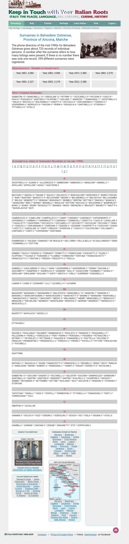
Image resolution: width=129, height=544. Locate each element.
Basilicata (69, 434)
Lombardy (59, 510)
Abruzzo (58, 434)
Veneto (69, 455)
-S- (64, 371)
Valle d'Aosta (60, 520)
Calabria (54, 437)
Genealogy (26, 28)
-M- (64, 289)
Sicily (63, 515)
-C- (64, 213)
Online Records (23, 486)
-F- (64, 249)
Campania (65, 437)
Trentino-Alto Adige (59, 517)
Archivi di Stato (31, 493)
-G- (64, 264)
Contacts (42, 534)
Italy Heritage (14, 28)
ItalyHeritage (91, 534)
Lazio (63, 441)
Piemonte (64, 446)
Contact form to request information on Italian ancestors (27, 468)
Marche (57, 28)
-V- (64, 411)
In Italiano (21, 495)
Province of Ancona (71, 28)
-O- (64, 319)
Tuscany (73, 515)
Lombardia (59, 444)
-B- (64, 191)
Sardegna (60, 448)
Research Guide (24, 479)
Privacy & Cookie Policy (62, 534)
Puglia (74, 446)
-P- (64, 329)
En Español (34, 495)
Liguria (72, 441)
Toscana (57, 451)
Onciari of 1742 (23, 491)
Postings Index (31, 488)
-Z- (64, 421)
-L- (64, 279)
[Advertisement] (64, 132)
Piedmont (64, 513)
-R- (64, 359)
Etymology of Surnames (27, 484)
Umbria (65, 453)
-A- (64, 178)
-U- (64, 401)
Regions (48, 28)
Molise (54, 446)
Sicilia (69, 448)
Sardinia (55, 515)
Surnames (38, 28)
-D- (64, 236)
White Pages (33, 481)
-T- (64, 389)
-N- (64, 309)
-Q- (64, 349)
